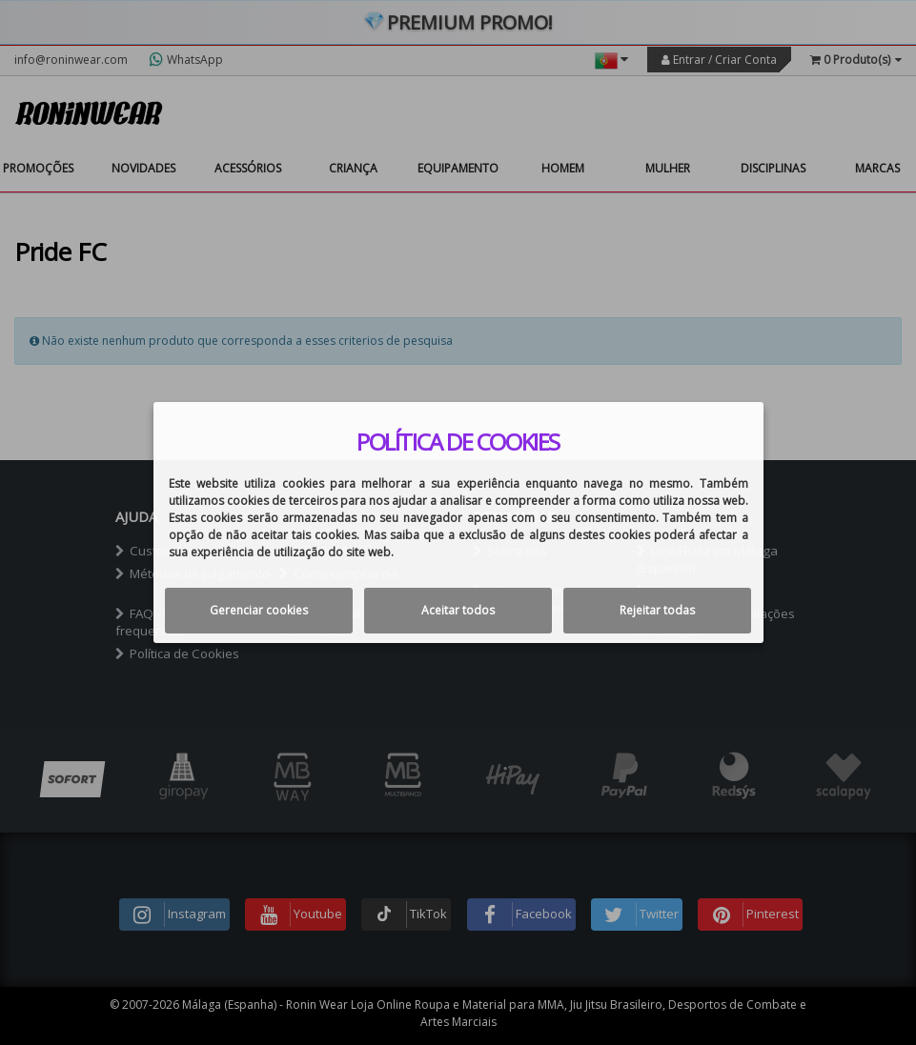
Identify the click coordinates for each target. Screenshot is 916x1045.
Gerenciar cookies (259, 610)
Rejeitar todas (657, 610)
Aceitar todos (458, 610)
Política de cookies (458, 442)
